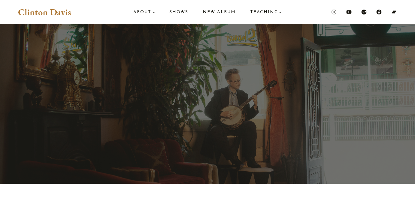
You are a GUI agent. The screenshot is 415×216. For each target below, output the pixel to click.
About (142, 12)
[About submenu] (154, 12)
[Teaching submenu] (280, 12)
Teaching (264, 12)
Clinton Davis (44, 12)
